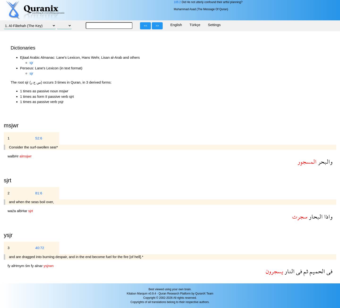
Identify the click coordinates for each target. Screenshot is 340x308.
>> (157, 25)
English (176, 25)
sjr (31, 63)
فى (328, 271)
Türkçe (195, 25)
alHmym (18, 266)
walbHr (14, 156)
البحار (315, 216)
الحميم (316, 271)
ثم (305, 271)
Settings (214, 25)
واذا (327, 216)
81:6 (38, 193)
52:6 (38, 138)
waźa (12, 211)
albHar (22, 211)
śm (28, 266)
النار (289, 271)
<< (145, 25)
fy (9, 266)
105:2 (177, 2)
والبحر (324, 161)
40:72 (39, 248)
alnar (39, 266)
